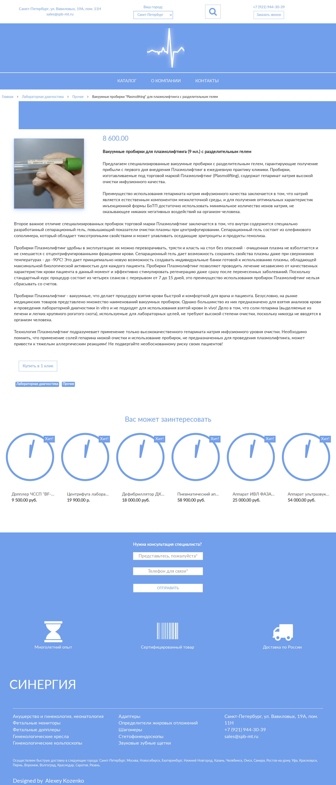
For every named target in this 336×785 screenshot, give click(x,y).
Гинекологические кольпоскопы (47, 743)
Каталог (126, 81)
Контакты (207, 81)
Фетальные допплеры (36, 730)
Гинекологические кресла (41, 736)
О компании (166, 81)
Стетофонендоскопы (141, 736)
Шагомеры (130, 730)
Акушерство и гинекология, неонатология (58, 716)
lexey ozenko (64, 781)
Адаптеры (129, 716)
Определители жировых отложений (158, 723)
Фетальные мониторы (36, 723)
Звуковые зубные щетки (145, 743)
